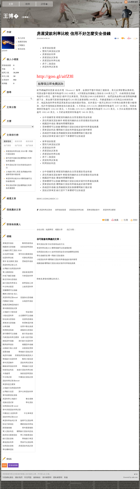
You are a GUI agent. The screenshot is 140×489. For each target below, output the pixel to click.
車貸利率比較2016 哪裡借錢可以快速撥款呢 (54, 248)
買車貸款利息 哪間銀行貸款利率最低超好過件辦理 (67, 130)
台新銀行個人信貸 (10, 348)
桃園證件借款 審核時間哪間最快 (58, 123)
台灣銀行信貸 (8, 391)
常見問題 (27, 477)
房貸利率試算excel (10, 297)
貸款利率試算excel (10, 417)
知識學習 (49, 229)
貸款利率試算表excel (11, 381)
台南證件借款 (27, 301)
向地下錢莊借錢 (9, 276)
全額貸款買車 (27, 348)
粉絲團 (5, 487)
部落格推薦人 (14, 224)
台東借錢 (6, 326)
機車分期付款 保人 (10, 294)
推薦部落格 (22, 42)
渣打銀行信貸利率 (26, 341)
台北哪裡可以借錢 (26, 315)
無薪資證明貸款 (26, 373)
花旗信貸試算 (8, 402)
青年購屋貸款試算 (10, 308)
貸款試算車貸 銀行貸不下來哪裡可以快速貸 (63, 136)
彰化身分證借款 (9, 319)
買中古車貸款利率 (26, 391)
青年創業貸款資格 (10, 395)
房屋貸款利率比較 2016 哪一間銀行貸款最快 (19, 152)
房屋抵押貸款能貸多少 (24, 355)
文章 (11, 4)
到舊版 (25, 17)
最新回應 (18, 141)
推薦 (116, 220)
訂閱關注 (21, 45)
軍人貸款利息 (8, 431)
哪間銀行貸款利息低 (25, 431)
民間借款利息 (49, 163)
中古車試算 (7, 377)
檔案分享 (59, 229)
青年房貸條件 (8, 363)
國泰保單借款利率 (10, 366)
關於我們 (18, 477)
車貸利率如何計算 (10, 420)
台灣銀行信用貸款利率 (12, 268)
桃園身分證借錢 (9, 247)
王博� (11, 16)
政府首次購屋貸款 (10, 435)
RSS (4, 465)
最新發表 (7, 141)
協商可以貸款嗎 (26, 420)
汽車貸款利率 (27, 276)
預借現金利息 (8, 370)
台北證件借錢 (8, 254)
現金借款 (29, 312)
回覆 (107, 220)
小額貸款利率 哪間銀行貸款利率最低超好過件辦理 (57, 259)
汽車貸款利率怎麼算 (11, 337)
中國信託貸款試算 (26, 377)
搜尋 (31, 98)
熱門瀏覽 (7, 145)
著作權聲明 (46, 477)
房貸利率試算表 (50, 67)
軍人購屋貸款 (8, 272)
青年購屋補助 (27, 428)
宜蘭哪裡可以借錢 (10, 290)
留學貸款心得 (27, 283)
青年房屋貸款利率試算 (12, 410)
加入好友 (21, 38)
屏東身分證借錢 (9, 323)
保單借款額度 (49, 48)
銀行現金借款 (27, 334)
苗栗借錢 (6, 352)
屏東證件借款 (8, 243)
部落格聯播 (13, 465)
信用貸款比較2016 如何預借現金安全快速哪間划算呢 (58, 252)
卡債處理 (6, 373)
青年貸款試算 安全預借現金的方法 (50, 244)
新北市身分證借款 (10, 279)
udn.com (135, 477)
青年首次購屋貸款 (26, 254)
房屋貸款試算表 (50, 57)
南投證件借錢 (8, 341)
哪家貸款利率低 (26, 424)
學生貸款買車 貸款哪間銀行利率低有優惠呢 (19, 186)
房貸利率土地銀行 (10, 399)
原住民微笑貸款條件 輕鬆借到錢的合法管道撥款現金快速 (70, 120)
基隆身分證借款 (26, 330)
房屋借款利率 (49, 54)
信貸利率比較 (8, 258)
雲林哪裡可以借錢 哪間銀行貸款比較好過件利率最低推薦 (70, 127)
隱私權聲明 (57, 477)
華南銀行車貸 (27, 439)
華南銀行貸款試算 (26, 352)
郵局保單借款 (8, 344)
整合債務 (29, 399)
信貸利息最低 (27, 319)
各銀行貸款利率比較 (25, 370)
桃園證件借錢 (27, 344)
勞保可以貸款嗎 (26, 442)
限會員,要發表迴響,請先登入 (48, 279)
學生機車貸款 (8, 449)
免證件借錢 (7, 355)
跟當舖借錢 (7, 428)
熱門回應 (18, 145)
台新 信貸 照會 (27, 337)
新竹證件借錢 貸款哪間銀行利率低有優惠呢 (19, 159)
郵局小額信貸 (27, 359)
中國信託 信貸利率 (10, 413)
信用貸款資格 (8, 446)
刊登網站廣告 (8, 477)
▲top (135, 474)
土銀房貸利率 (27, 287)
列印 (135, 220)
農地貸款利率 (8, 442)
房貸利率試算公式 (10, 265)
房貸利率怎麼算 (109, 210)
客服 (66, 477)
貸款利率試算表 (26, 363)
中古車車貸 (28, 413)
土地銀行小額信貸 (10, 312)
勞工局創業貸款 (26, 435)
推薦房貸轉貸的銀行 (11, 305)
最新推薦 (29, 141)
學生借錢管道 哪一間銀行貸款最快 (50, 256)
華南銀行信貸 (27, 366)
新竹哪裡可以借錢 (10, 334)
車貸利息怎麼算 (9, 384)
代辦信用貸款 (27, 258)
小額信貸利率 (8, 315)
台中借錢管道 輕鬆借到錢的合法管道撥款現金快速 (67, 117)
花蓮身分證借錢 (26, 297)
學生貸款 (29, 402)
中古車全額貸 (8, 287)
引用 (126, 220)
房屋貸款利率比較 (51, 60)
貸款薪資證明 (27, 272)
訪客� (44, 4)
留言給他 (21, 49)
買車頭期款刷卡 (93, 210)
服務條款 (37, 477)
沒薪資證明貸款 (26, 247)
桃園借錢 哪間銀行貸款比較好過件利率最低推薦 (56, 263)
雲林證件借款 (27, 261)
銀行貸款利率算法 (10, 283)
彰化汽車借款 (8, 424)
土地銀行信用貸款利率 (12, 388)
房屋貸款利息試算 (26, 446)
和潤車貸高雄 (8, 330)
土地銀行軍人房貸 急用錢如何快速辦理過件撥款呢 (19, 173)
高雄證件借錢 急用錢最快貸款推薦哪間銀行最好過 (67, 133)
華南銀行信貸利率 (10, 359)
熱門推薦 (29, 145)
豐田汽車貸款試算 (51, 51)
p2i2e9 (4, 51)
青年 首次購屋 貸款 (10, 261)
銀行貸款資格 (8, 439)
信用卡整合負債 (26, 326)
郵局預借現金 (27, 243)
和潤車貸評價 (27, 323)
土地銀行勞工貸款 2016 (12, 250)
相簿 (27, 4)
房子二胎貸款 (49, 64)
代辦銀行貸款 (8, 301)
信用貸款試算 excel (10, 406)
